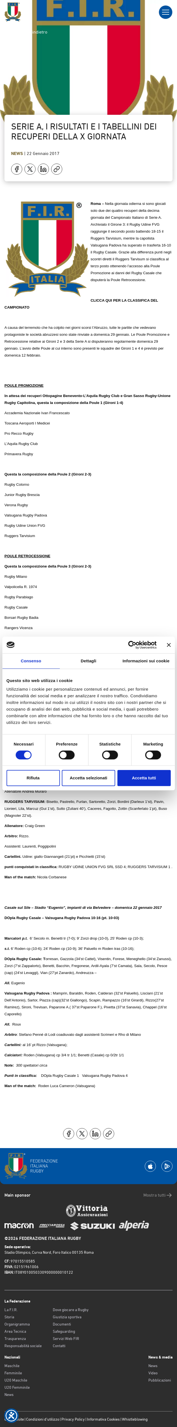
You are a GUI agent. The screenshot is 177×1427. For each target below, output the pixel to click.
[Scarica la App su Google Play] (167, 1166)
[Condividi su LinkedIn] (43, 169)
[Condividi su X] (30, 169)
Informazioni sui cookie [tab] (146, 660)
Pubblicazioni (159, 1380)
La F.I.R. (11, 1310)
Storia (9, 1317)
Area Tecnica (15, 1331)
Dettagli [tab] (88, 660)
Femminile (13, 1373)
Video (153, 1373)
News (17, 153)
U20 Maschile (15, 1380)
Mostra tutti (158, 1195)
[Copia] (56, 169)
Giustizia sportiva (67, 1317)
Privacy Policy (73, 1419)
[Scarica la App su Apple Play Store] (150, 1166)
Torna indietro (29, 32)
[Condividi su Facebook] (16, 169)
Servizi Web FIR (66, 1338)
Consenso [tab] (31, 660)
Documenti (62, 1324)
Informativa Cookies (103, 1419)
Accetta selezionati (88, 777)
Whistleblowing (135, 1419)
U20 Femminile (17, 1387)
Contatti (59, 1346)
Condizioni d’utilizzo (42, 1419)
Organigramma (17, 1324)
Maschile (11, 1366)
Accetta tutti (144, 777)
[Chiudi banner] (169, 645)
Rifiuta (33, 777)
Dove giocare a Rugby (71, 1310)
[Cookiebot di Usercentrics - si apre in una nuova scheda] (132, 645)
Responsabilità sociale (23, 1346)
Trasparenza (15, 1338)
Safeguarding (64, 1331)
